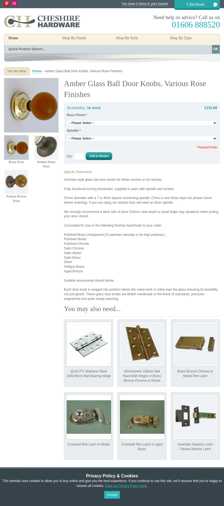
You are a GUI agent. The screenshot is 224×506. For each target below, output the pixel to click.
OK (215, 49)
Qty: (70, 156)
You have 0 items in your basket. (145, 4)
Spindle (74, 130)
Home (13, 38)
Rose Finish (77, 115)
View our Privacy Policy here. (126, 486)
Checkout (195, 4)
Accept (112, 495)
